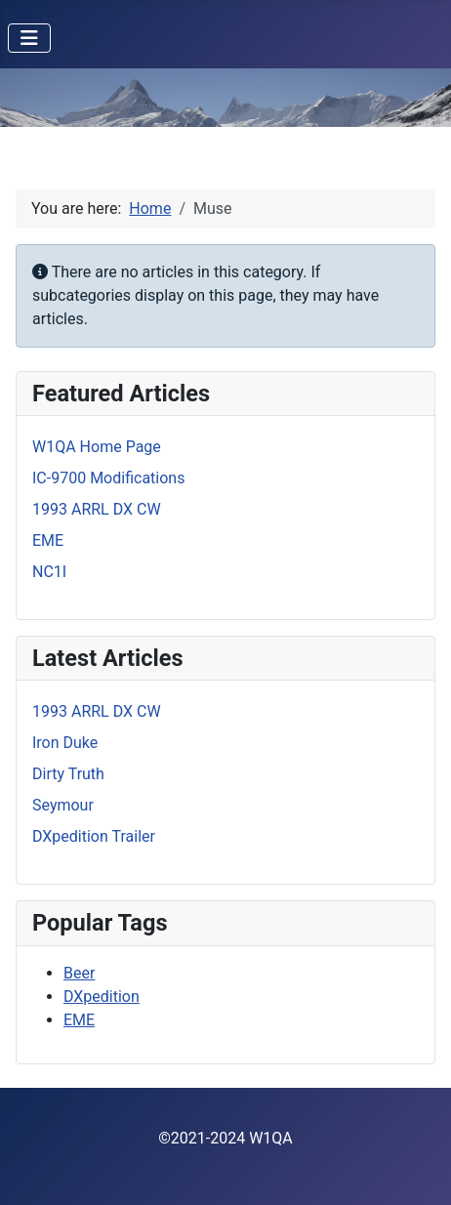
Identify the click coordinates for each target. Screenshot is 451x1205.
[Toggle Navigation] (29, 38)
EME (79, 1020)
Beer (79, 973)
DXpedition (101, 996)
